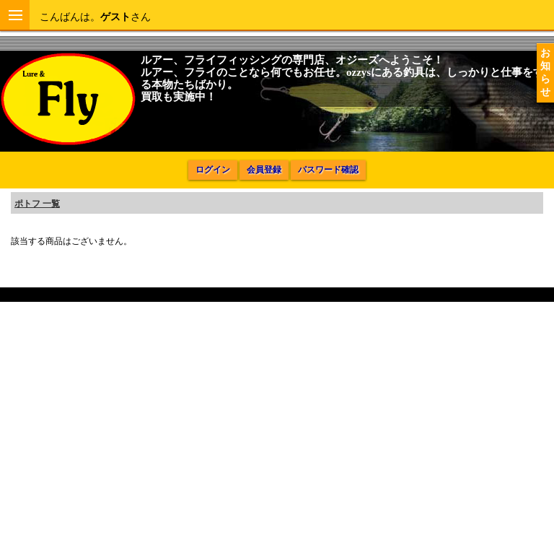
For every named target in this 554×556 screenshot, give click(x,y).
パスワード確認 (328, 170)
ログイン (212, 170)
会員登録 (264, 170)
